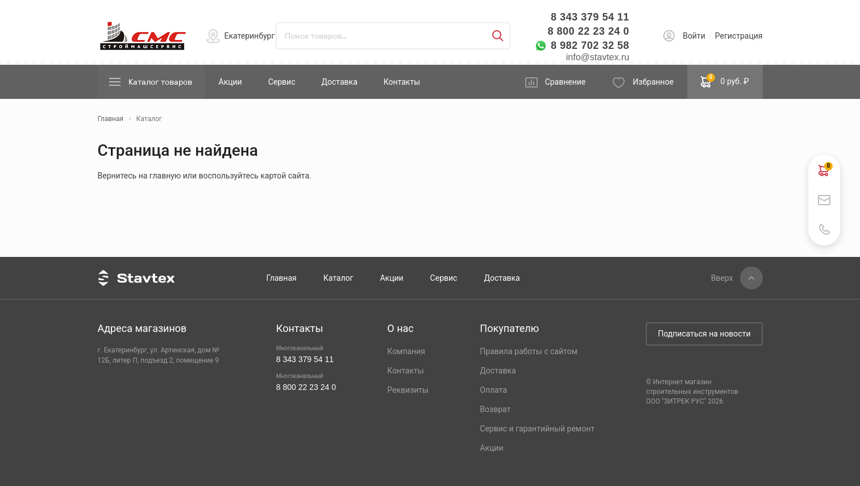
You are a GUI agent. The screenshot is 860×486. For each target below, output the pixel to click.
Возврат (495, 409)
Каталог (338, 278)
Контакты (402, 81)
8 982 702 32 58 (590, 45)
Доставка (339, 81)
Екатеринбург (250, 35)
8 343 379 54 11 (590, 17)
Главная (282, 278)
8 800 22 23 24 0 (588, 31)
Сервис (282, 81)
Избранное (653, 81)
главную (165, 175)
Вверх (722, 278)
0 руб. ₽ (725, 81)
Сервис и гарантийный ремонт (537, 428)
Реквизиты (408, 389)
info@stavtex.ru (597, 57)
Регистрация (739, 35)
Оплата (493, 389)
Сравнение (565, 81)
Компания (406, 351)
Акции (230, 81)
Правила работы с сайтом (529, 351)
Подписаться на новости (704, 333)
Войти (694, 35)
